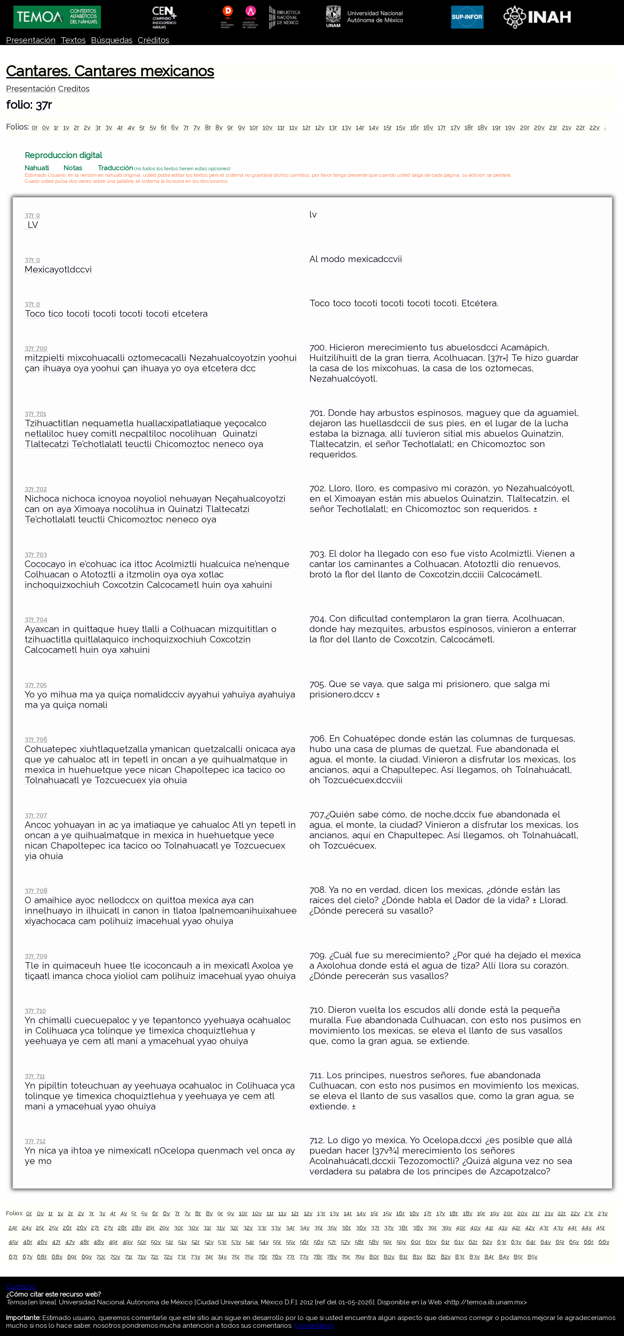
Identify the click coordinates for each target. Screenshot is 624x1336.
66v (603, 1241)
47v (70, 1241)
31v (220, 1227)
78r (317, 1256)
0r (35, 127)
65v (574, 1241)
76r (262, 1256)
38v (418, 1227)
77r (290, 1256)
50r (141, 1241)
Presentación (30, 40)
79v (359, 1256)
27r (95, 1227)
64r (531, 1241)
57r (332, 1241)
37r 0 (32, 215)
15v (401, 127)
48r (84, 1241)
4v (131, 127)
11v (293, 127)
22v (594, 127)
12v (320, 127)
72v (167, 1256)
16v (428, 127)
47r (56, 1241)
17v (455, 127)
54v (264, 1241)
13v (346, 127)
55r (277, 1241)
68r (42, 1256)
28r (122, 1227)
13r (333, 127)
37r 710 (35, 1010)
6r (164, 127)
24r (13, 1227)
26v (82, 1227)
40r (460, 1227)
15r (388, 127)
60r (416, 1241)
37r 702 (36, 489)
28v (137, 1227)
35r (318, 1227)
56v (319, 1241)
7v (196, 127)
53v (236, 1241)
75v (249, 1256)
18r (469, 127)
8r (208, 127)
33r (261, 1227)
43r (544, 1227)
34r (290, 1227)
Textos (73, 40)
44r (572, 1227)
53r (222, 1241)
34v (304, 1227)
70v (115, 1256)
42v (530, 1227)
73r (181, 1256)
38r (403, 1227)
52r (196, 1241)
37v (388, 1227)
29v (164, 1227)
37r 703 (36, 554)
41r (489, 1227)
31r (207, 1227)
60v (431, 1241)
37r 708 (36, 890)
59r (387, 1241)
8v (219, 127)
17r (442, 127)
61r (445, 1241)
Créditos (153, 40)
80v (389, 1256)
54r (250, 1241)
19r (496, 127)
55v (290, 1241)
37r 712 (35, 1141)
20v (539, 127)
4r (120, 127)
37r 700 (36, 348)
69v (86, 1256)
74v (222, 1256)
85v (532, 1256)
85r (518, 1256)
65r (560, 1241)
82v (446, 1256)
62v (487, 1241)
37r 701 (35, 413)
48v (99, 1241)
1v (66, 127)
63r (502, 1241)
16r (414, 127)
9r (230, 127)
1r (56, 127)
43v (558, 1227)
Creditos (74, 88)
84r (489, 1256)
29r (150, 1227)
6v (175, 127)
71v (141, 1256)
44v (587, 1227)
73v (195, 1256)
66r (589, 1241)
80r (374, 1256)
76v (277, 1256)
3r (98, 127)
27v (108, 1227)
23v (603, 1213)
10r (254, 127)
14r (360, 127)
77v (304, 1256)
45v (13, 1241)
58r (359, 1241)
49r (113, 1241)
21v (567, 127)
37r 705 (36, 684)
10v (268, 127)
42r (516, 1227)
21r (553, 127)
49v (128, 1241)
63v (516, 1241)
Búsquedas (112, 40)
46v (42, 1241)
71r (129, 1256)
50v (156, 1241)
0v (45, 127)
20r (525, 127)
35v (332, 1227)
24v (27, 1227)
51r (169, 1241)
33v (276, 1227)
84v (504, 1256)
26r (67, 1227)
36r (346, 1227)
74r (209, 1256)
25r (40, 1227)
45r (600, 1227)
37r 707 (36, 815)
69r (72, 1256)
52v (209, 1241)
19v (510, 127)
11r (281, 127)
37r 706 (36, 739)
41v (502, 1227)
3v (108, 127)
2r (76, 127)
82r (431, 1256)
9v (241, 127)
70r (100, 1256)
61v (459, 1241)
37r (375, 1227)
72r (154, 1256)
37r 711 (35, 1076)
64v (545, 1241)
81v (417, 1256)
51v (182, 1241)
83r (460, 1256)
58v (374, 1241)
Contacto (21, 1287)
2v (87, 127)
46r (27, 1241)
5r (142, 127)
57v (345, 1241)
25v (53, 1227)
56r (304, 1241)
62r (473, 1241)
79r (345, 1256)
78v (332, 1256)
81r (403, 1256)
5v (153, 127)
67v (27, 1256)
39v (447, 1227)
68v (57, 1256)
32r (234, 1227)
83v (474, 1256)
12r (306, 127)
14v (374, 127)
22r (580, 127)
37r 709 (36, 956)
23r (589, 1213)
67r (13, 1256)
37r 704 (36, 619)
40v (475, 1227)
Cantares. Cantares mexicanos (110, 71)
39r (432, 1227)
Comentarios (314, 1326)
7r (186, 127)
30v (193, 1227)
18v (483, 127)
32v (248, 1227)
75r (235, 1256)
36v (361, 1227)
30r (178, 1227)
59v (401, 1241)
